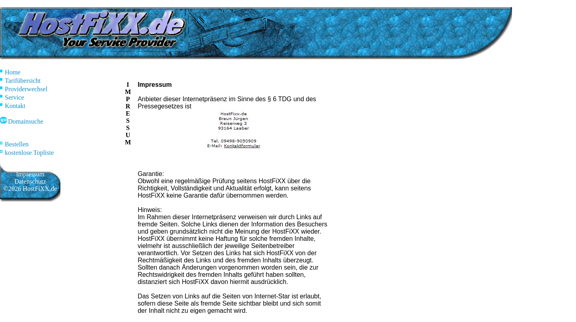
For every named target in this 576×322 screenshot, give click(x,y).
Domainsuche (21, 121)
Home (10, 72)
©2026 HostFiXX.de (30, 188)
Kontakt (13, 105)
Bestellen (14, 144)
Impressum (30, 174)
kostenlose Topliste (27, 152)
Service (12, 97)
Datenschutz (30, 181)
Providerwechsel (24, 89)
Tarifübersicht (20, 80)
